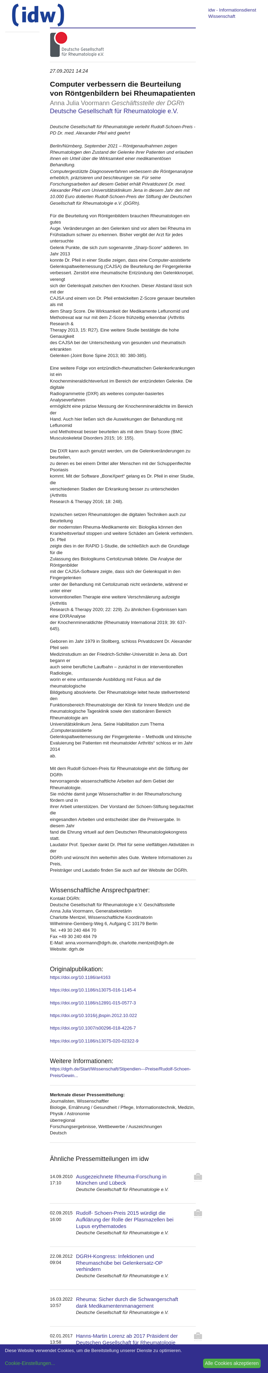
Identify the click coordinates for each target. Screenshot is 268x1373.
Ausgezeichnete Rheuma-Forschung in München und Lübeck (121, 1180)
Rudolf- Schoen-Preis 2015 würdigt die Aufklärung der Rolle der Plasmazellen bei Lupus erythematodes (124, 1219)
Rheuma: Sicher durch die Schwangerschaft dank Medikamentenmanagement (127, 1302)
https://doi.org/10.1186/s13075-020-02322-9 (94, 1041)
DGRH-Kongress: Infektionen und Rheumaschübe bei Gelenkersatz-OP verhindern (119, 1262)
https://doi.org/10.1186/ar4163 (80, 977)
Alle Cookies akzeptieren (232, 1363)
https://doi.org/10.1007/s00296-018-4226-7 (93, 1028)
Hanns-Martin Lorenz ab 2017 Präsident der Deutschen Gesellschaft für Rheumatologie (127, 1339)
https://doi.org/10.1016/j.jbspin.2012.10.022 (93, 1015)
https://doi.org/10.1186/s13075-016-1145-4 (93, 990)
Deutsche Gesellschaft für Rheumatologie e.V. (114, 111)
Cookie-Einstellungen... (30, 1363)
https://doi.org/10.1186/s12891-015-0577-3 (93, 1002)
